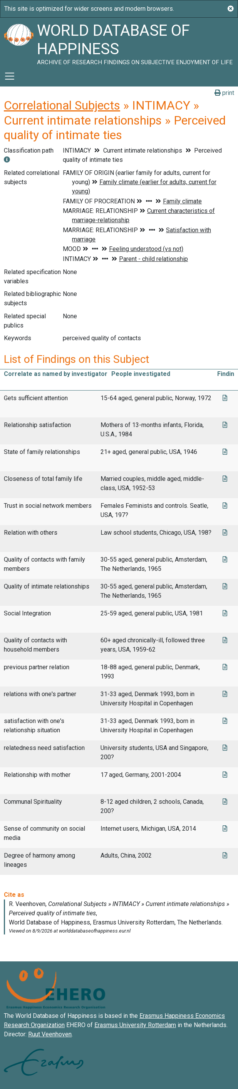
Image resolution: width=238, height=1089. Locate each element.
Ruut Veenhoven (50, 1034)
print (224, 92)
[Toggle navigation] (9, 76)
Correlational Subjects (62, 105)
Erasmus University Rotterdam (135, 1025)
